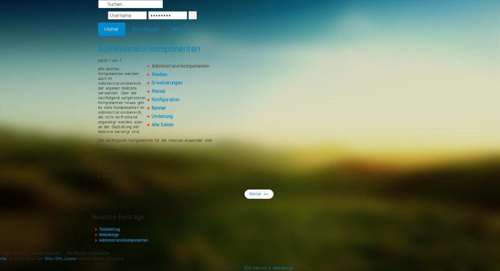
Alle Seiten (163, 124)
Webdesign (145, 29)
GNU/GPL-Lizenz (60, 258)
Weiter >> (259, 194)
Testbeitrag (109, 229)
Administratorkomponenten (149, 48)
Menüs (159, 91)
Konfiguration (166, 99)
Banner (159, 108)
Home (112, 29)
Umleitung (162, 116)
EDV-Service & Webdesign (269, 268)
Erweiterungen (167, 82)
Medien (159, 74)
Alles (177, 29)
